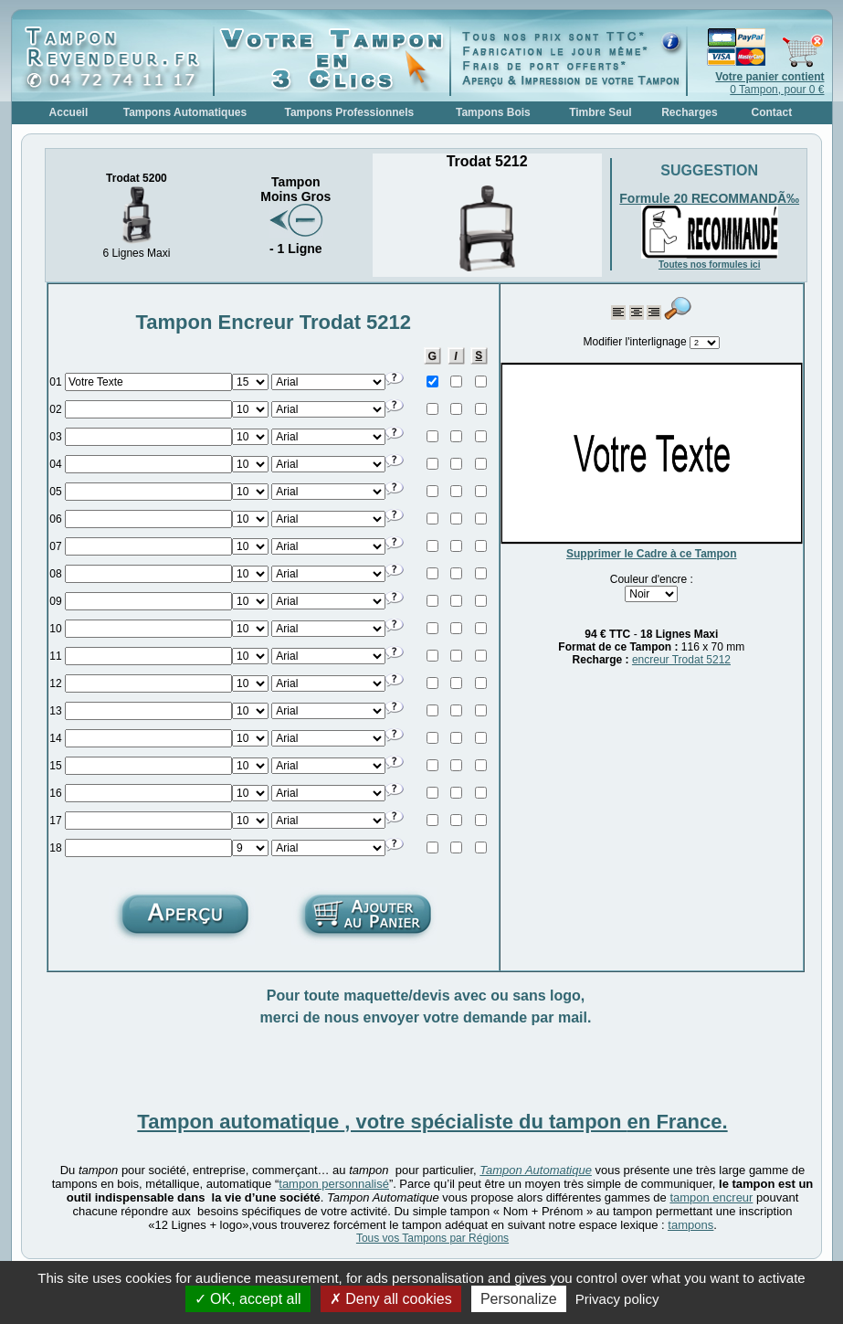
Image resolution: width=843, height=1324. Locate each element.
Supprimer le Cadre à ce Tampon (651, 553)
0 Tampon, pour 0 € (769, 83)
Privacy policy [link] (617, 1299)
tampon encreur (711, 1197)
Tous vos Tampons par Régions (432, 1238)
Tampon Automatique (535, 1170)
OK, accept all (248, 1299)
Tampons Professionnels (349, 112)
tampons (690, 1225)
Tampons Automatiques (185, 112)
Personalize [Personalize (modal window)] (518, 1299)
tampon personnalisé (334, 1184)
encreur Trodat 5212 (681, 659)
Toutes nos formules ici (710, 265)
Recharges (689, 112)
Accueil (69, 112)
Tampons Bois (493, 112)
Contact (772, 112)
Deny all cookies (391, 1299)
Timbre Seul (600, 112)
